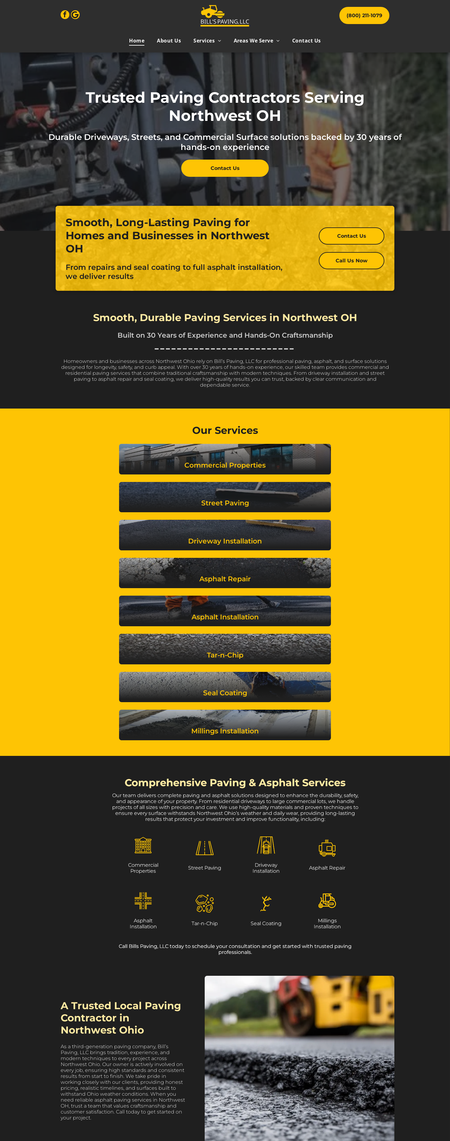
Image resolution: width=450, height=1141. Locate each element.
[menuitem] (137, 41)
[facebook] (65, 15)
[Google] (75, 15)
